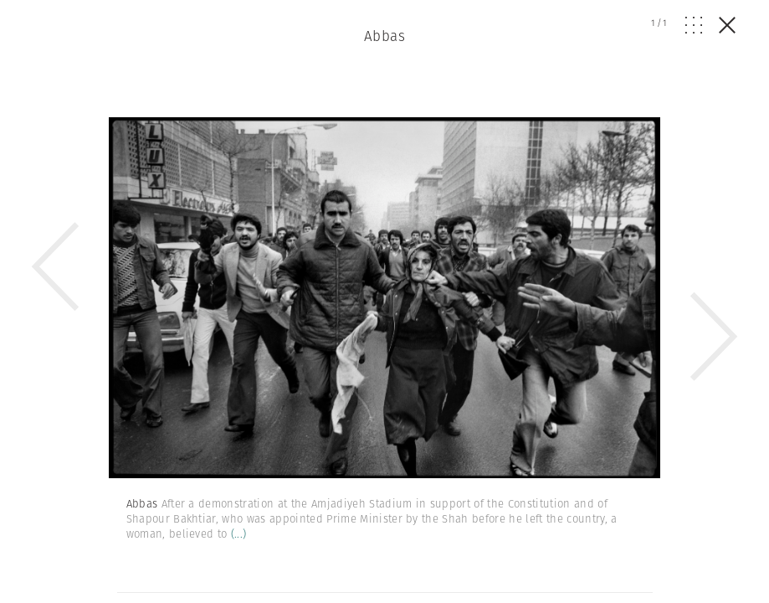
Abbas (384, 36)
